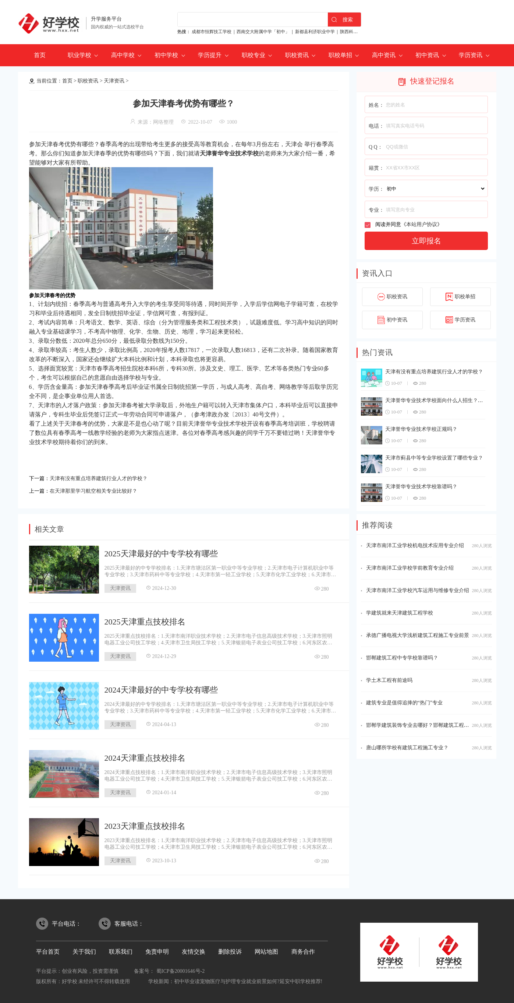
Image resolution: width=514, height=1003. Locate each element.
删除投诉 (230, 949)
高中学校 (123, 55)
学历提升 (209, 55)
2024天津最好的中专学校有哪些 (161, 687)
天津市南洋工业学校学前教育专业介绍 (410, 568)
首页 (40, 55)
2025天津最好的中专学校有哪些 (161, 551)
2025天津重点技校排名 (144, 619)
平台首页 (48, 949)
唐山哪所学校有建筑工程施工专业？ (407, 747)
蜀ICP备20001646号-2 (180, 969)
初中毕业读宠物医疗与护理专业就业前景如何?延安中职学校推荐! (248, 979)
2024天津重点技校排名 (144, 755)
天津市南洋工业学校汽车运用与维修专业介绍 (417, 590)
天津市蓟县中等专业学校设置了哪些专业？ (434, 458)
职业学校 (79, 55)
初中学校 (166, 55)
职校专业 (253, 55)
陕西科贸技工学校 (357, 31)
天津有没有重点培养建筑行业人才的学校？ (106, 478)
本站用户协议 (421, 224)
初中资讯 (427, 55)
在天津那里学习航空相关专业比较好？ (100, 489)
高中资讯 (384, 55)
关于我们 (84, 949)
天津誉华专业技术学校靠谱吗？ (421, 486)
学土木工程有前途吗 (389, 680)
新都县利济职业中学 (315, 31)
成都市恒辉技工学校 (211, 31)
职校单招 (340, 55)
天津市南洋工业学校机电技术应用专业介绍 (415, 545)
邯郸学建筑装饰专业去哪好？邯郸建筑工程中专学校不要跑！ (435, 725)
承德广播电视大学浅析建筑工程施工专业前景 (417, 635)
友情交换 (193, 949)
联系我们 (120, 949)
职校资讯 (297, 55)
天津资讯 (114, 81)
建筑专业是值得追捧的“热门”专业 (404, 702)
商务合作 (303, 949)
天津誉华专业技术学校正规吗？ (421, 429)
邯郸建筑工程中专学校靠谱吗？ (402, 658)
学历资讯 (470, 55)
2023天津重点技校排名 (144, 823)
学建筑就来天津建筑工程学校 (399, 613)
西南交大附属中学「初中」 (263, 31)
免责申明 (157, 949)
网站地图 (266, 949)
